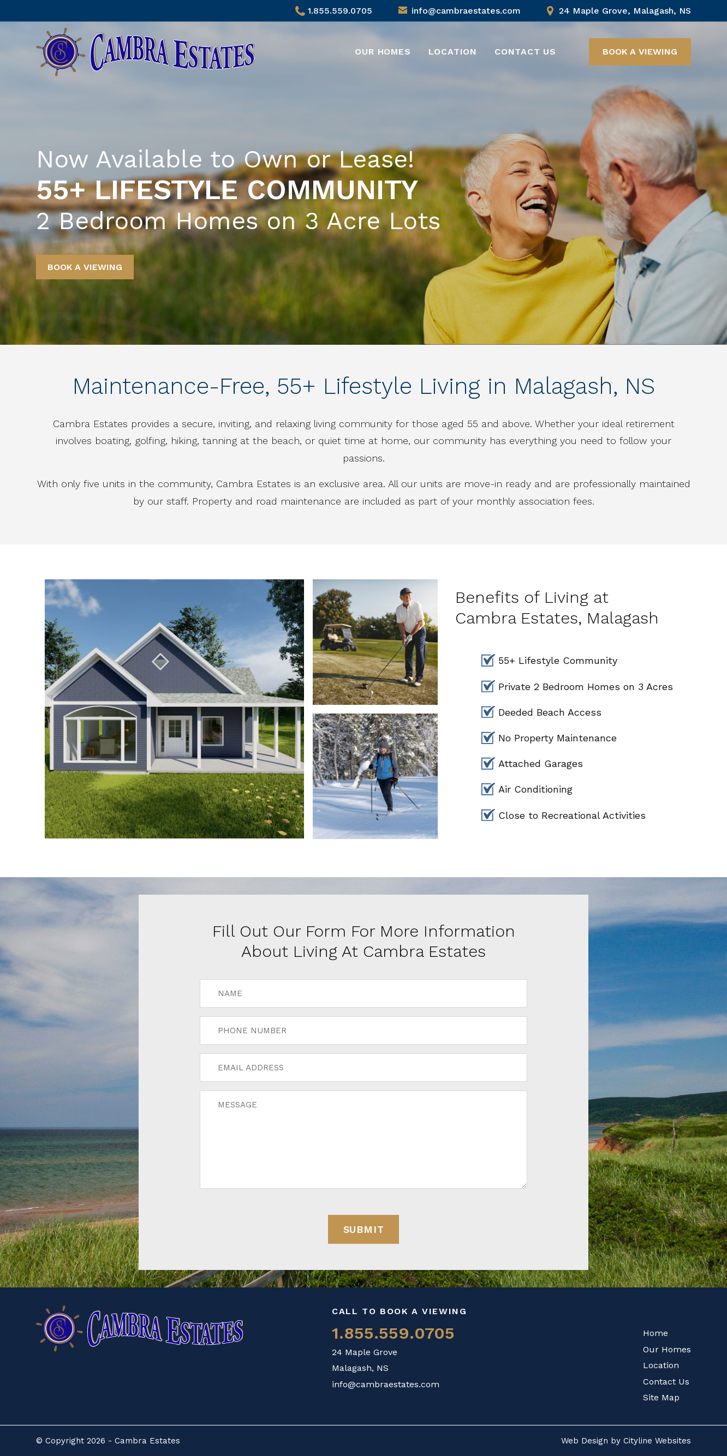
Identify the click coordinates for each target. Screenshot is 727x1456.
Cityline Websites (657, 1441)
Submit (363, 1229)
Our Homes (382, 51)
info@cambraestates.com (466, 10)
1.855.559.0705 (333, 10)
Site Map (661, 1397)
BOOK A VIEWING (640, 51)
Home (655, 1333)
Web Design (584, 1441)
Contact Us (525, 51)
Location (452, 51)
